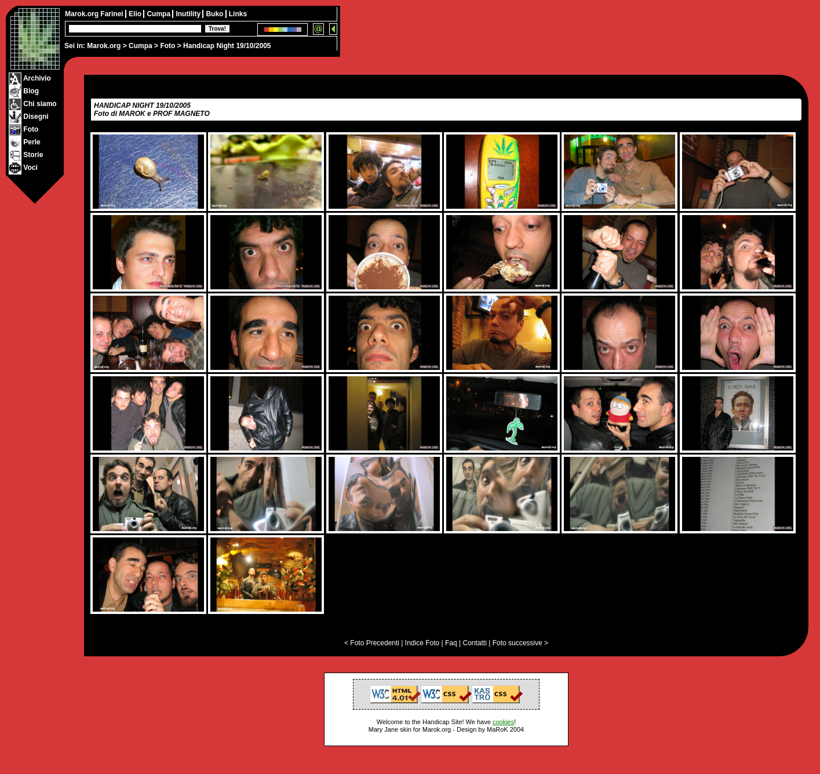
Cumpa (140, 46)
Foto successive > (520, 643)
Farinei (112, 14)
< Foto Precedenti (371, 643)
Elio (136, 14)
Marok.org (104, 46)
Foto (167, 46)
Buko (215, 14)
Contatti (474, 643)
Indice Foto (422, 643)
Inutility (189, 14)
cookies (503, 721)
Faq (451, 643)
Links (238, 14)
